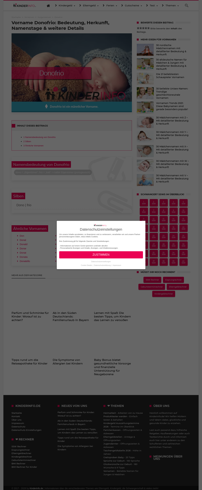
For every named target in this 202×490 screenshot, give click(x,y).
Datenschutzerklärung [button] (102, 265)
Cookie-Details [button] (86, 265)
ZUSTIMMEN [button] (101, 254)
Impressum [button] (117, 265)
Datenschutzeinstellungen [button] (101, 261)
